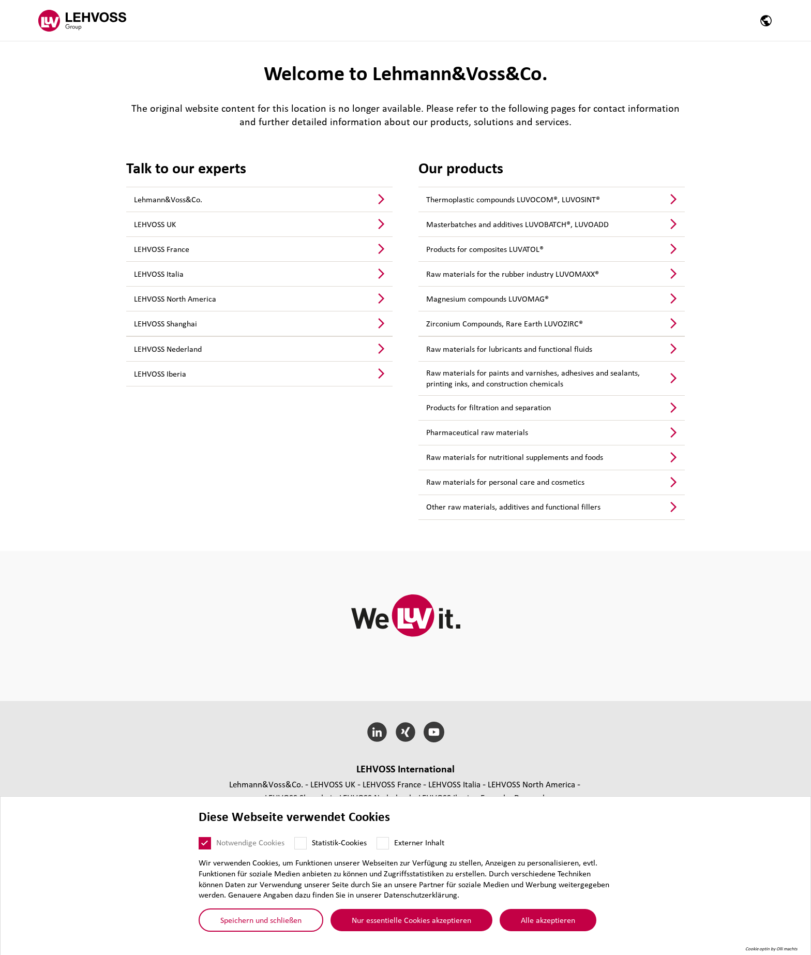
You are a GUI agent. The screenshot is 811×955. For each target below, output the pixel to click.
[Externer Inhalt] (383, 843)
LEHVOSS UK (155, 224)
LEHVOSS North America (175, 298)
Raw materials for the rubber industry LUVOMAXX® (512, 273)
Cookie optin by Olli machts (771, 948)
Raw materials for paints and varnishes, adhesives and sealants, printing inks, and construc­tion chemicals (533, 378)
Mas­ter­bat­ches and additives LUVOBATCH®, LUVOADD (517, 224)
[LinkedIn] (377, 732)
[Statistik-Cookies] (300, 843)
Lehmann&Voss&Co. (168, 199)
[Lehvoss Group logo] (82, 20)
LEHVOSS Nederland (168, 348)
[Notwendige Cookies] (205, 843)
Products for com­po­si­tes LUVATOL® (485, 248)
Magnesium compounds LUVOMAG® (487, 298)
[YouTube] (433, 732)
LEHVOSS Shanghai (165, 323)
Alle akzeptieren (548, 919)
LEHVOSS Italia (159, 273)
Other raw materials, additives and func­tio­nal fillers (513, 506)
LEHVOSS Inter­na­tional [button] (405, 768)
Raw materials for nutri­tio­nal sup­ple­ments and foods (514, 456)
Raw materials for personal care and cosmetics (505, 481)
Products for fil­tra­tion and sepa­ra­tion (488, 407)
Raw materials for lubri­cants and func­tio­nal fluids (509, 348)
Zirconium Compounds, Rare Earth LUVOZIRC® (504, 323)
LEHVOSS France (161, 248)
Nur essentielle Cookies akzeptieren (411, 919)
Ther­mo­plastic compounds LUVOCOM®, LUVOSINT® (513, 199)
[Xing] (406, 732)
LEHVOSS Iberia (160, 373)
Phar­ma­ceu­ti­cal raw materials (477, 432)
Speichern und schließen (261, 919)
